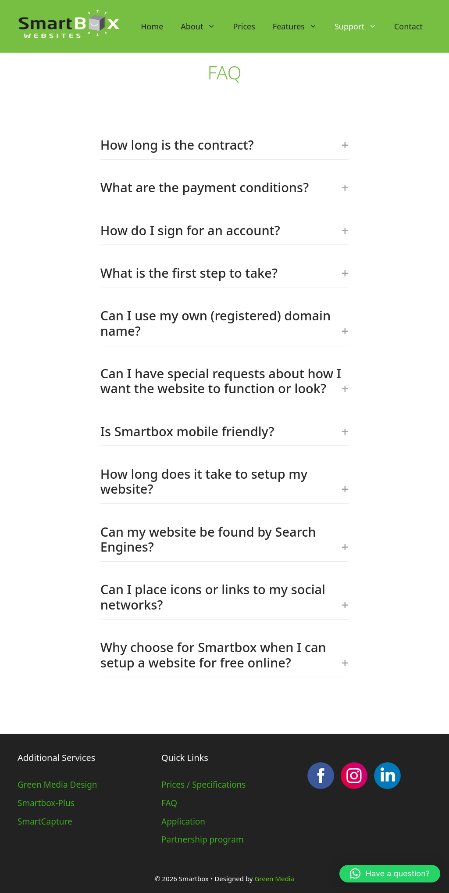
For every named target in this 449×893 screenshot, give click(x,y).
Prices (244, 26)
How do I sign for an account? (224, 230)
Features (299, 26)
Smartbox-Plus (46, 803)
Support (360, 26)
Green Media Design (57, 784)
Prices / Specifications (203, 784)
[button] (389, 873)
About (202, 26)
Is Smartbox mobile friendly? (224, 431)
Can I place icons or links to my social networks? (224, 597)
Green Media (274, 878)
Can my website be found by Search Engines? (224, 539)
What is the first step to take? (224, 272)
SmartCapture (45, 821)
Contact (408, 26)
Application (183, 821)
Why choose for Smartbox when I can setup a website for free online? (224, 654)
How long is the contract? (224, 144)
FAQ (169, 803)
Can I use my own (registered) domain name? (224, 323)
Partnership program (202, 839)
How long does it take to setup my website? (224, 481)
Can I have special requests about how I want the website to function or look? (224, 381)
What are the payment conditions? (224, 187)
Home (152, 26)
